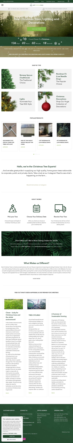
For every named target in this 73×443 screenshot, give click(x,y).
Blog (42, 1)
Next (71, 25)
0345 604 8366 (10, 1)
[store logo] (36, 5)
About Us (36, 1)
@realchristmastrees (32, 185)
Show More (36, 278)
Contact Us (5, 416)
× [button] (21, 418)
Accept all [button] (12, 436)
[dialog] (12, 429)
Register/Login (61, 1)
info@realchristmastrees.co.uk (42, 246)
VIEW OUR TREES (36, 29)
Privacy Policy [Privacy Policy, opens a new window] (5, 431)
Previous (2, 25)
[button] (12, 433)
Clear (68, 432)
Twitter (30, 425)
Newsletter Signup (50, 1)
